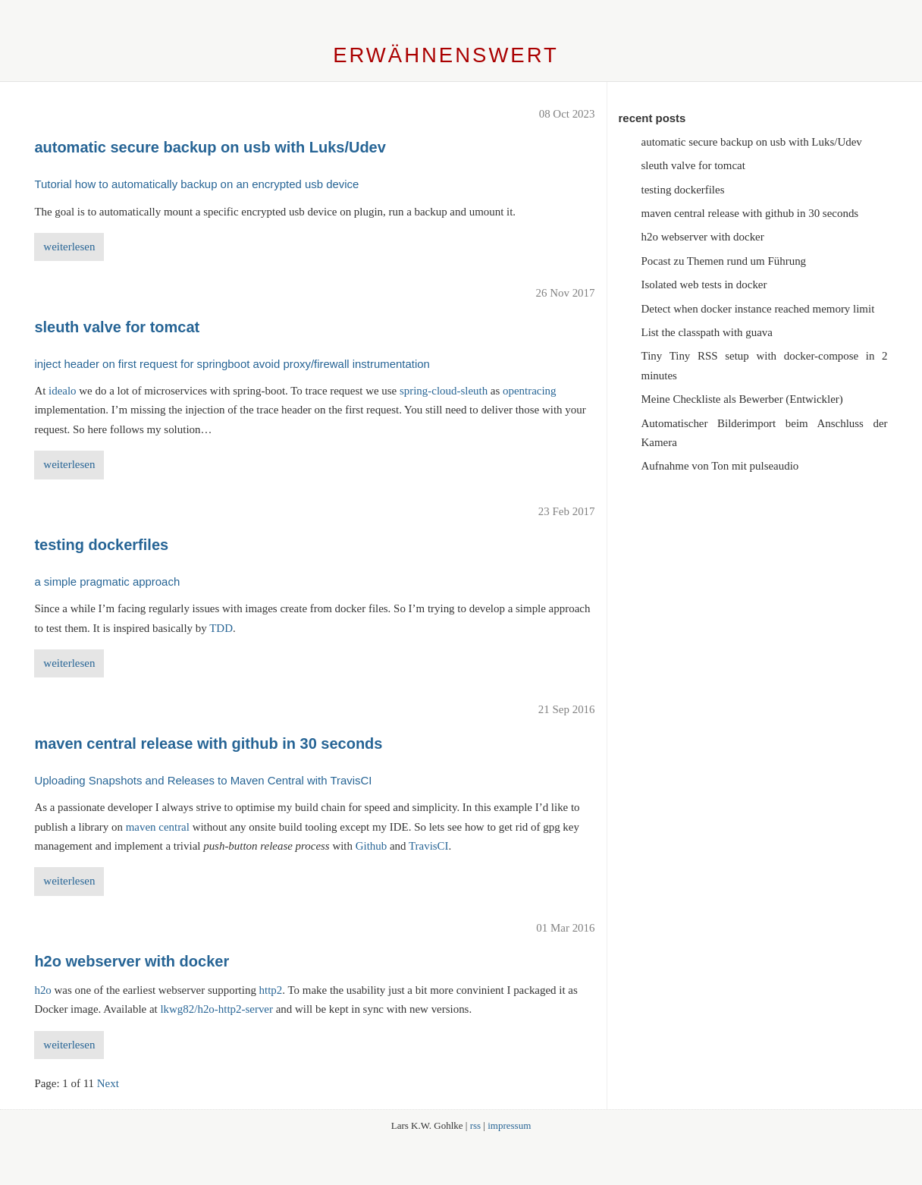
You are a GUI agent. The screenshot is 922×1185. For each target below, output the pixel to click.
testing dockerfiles (683, 190)
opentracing (530, 391)
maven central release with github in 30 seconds (750, 213)
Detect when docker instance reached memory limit (758, 309)
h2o (42, 990)
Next (108, 1083)
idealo (63, 391)
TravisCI (429, 846)
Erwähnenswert (446, 55)
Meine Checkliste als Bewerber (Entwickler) (742, 399)
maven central (158, 827)
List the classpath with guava (707, 332)
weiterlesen (69, 246)
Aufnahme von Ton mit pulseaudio (720, 466)
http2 (271, 990)
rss (475, 1125)
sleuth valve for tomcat (693, 165)
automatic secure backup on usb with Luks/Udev (751, 142)
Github (371, 846)
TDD (221, 628)
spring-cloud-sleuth (444, 391)
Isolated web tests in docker (704, 284)
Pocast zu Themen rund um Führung (724, 261)
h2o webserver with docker (702, 237)
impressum (509, 1125)
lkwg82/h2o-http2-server (216, 1009)
